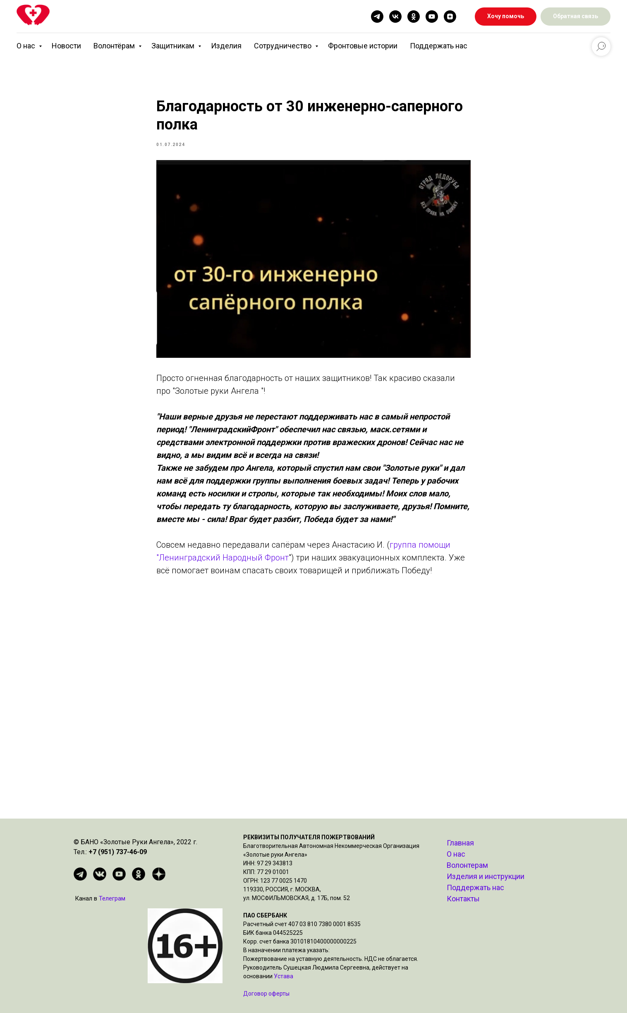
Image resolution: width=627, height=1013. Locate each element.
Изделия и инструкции (485, 876)
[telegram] (377, 16)
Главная (460, 842)
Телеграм (112, 898)
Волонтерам (467, 865)
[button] (575, 16)
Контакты (463, 898)
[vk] (395, 16)
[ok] (413, 16)
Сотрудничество (283, 45)
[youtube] (432, 16)
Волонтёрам (114, 45)
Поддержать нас (438, 45)
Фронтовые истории (362, 45)
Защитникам (173, 45)
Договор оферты (266, 993)
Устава (283, 976)
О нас (27, 45)
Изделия (226, 45)
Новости (66, 45)
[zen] (450, 16)
